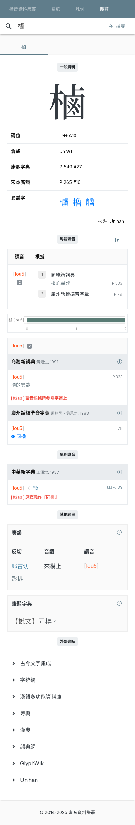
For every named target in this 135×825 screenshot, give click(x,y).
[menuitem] (67, 663)
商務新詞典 (63, 275)
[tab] (24, 47)
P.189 (117, 487)
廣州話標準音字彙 (70, 294)
